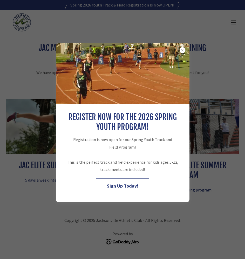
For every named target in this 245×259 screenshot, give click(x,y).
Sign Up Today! (122, 186)
